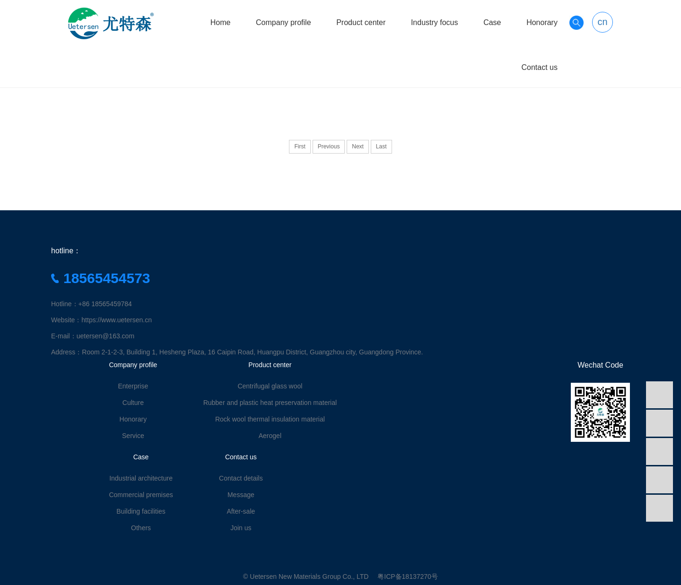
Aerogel (270, 435)
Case (492, 22)
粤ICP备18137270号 (407, 576)
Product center (360, 22)
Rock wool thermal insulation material (270, 419)
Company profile (283, 22)
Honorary (542, 22)
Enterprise (133, 386)
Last (381, 146)
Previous (329, 146)
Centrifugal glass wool (269, 386)
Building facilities (141, 511)
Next (358, 146)
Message (240, 495)
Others (141, 528)
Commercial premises (141, 495)
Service (133, 435)
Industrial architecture (141, 478)
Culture (133, 402)
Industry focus (434, 22)
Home (220, 22)
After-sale (241, 511)
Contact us (539, 67)
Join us (240, 528)
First (299, 146)
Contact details (241, 478)
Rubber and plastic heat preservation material (270, 402)
